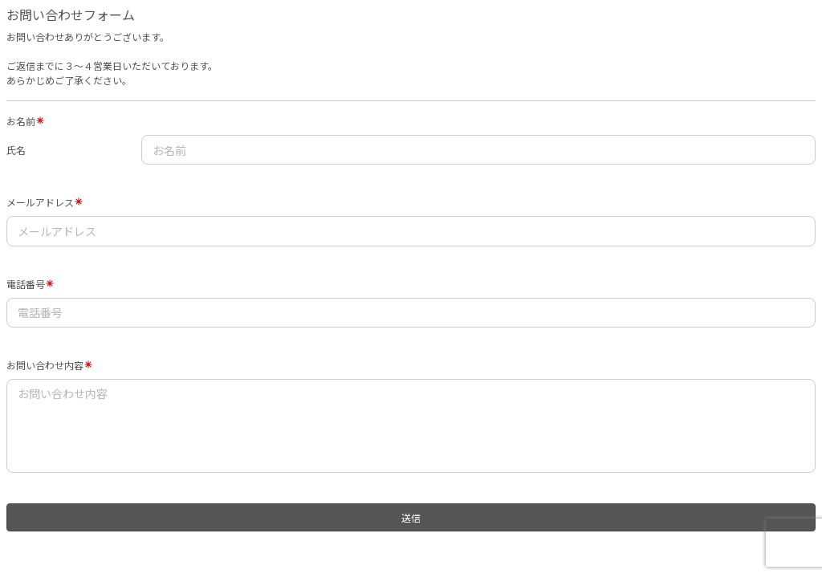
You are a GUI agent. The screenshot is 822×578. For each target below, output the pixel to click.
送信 (411, 517)
